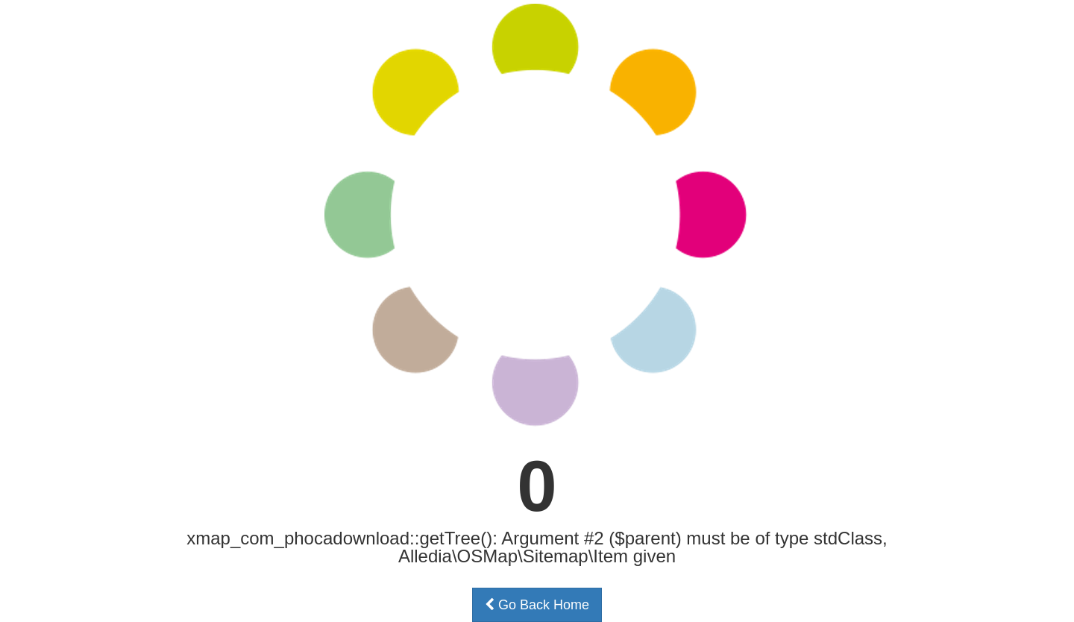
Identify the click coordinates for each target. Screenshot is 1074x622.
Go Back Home (537, 604)
